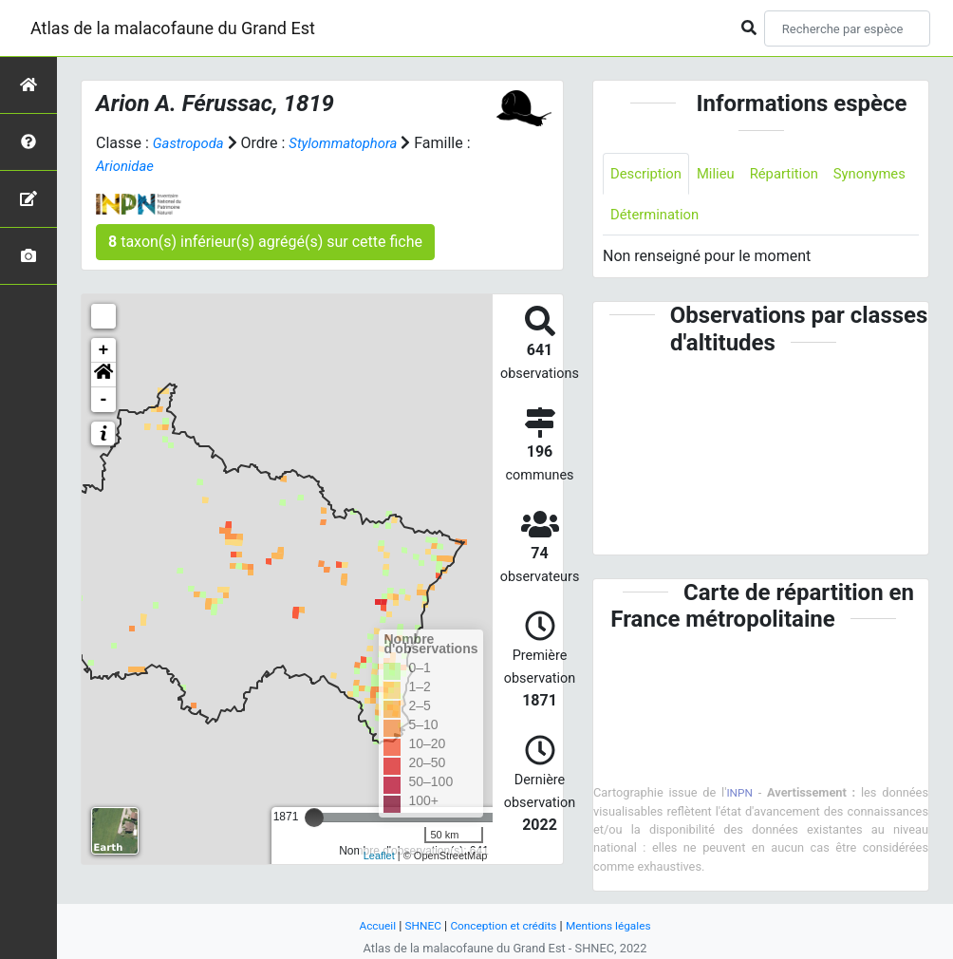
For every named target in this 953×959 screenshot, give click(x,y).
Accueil (368, 925)
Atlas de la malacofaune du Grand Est (172, 28)
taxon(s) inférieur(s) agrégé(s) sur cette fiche (265, 242)
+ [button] (104, 350)
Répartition (795, 174)
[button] (103, 375)
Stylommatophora (352, 143)
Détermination (751, 217)
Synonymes (649, 217)
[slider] (314, 817)
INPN (740, 796)
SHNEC (416, 925)
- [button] (104, 399)
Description (648, 174)
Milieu (722, 174)
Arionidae (134, 166)
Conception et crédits (502, 925)
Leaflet (379, 855)
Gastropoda (191, 143)
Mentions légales (616, 925)
